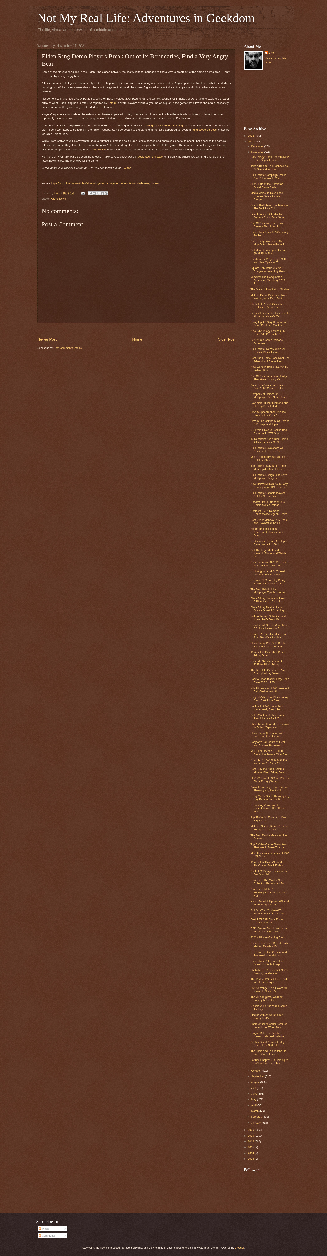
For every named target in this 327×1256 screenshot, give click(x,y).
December (257, 146)
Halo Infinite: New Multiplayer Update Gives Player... (267, 350)
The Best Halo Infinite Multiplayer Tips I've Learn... (268, 591)
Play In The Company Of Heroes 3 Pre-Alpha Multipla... (269, 422)
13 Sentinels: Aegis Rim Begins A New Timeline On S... (269, 440)
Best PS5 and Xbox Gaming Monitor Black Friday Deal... (268, 770)
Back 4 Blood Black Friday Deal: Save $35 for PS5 (269, 680)
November (257, 152)
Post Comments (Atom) (68, 347)
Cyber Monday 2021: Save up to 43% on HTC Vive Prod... (269, 564)
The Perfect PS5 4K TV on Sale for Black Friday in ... (269, 980)
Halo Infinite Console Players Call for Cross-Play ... (267, 494)
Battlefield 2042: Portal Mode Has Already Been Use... (267, 708)
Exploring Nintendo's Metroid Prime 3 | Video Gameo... (267, 573)
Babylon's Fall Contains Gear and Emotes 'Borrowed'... (267, 743)
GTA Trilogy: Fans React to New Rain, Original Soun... (269, 158)
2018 (251, 1141)
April (254, 1105)
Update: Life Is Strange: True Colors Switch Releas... (267, 503)
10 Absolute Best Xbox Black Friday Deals (267, 654)
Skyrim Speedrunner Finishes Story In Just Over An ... (268, 413)
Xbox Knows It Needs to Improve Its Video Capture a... (270, 726)
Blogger (239, 1247)
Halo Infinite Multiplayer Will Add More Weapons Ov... (269, 903)
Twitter (126, 167)
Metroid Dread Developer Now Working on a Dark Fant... (268, 297)
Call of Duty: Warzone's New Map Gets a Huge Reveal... (268, 243)
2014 (251, 1153)
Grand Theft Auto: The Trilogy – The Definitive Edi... (269, 207)
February (257, 1116)
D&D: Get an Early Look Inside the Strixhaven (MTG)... (268, 930)
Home (137, 339)
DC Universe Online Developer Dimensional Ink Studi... (268, 543)
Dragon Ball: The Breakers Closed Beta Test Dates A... (268, 1035)
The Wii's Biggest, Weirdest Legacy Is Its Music (266, 998)
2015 (251, 1147)
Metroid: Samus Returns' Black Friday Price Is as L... (268, 828)
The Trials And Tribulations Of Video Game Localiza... (268, 1052)
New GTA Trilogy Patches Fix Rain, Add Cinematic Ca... (267, 332)
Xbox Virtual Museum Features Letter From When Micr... (268, 1025)
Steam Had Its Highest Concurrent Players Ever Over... (266, 532)
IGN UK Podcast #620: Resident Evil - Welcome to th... (269, 690)
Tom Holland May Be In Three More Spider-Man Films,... (268, 467)
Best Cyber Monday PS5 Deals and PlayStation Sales (268, 521)
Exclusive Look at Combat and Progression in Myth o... (268, 954)
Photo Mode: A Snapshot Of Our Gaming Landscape (269, 971)
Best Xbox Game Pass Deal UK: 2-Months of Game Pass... (269, 359)
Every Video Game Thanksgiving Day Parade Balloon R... (269, 797)
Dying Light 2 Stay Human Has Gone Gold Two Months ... (268, 323)
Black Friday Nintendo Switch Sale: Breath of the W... (267, 734)
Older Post (226, 339)
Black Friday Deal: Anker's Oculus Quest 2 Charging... (268, 609)
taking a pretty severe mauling (164, 125)
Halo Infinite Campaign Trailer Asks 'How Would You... (268, 176)
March (255, 1110)
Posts (44, 1228)
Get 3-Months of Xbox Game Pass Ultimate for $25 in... (267, 717)
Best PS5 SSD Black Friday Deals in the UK (266, 921)
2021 (251, 141)
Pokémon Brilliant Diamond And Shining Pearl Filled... (269, 404)
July (254, 1088)
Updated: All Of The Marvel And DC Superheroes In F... (269, 627)
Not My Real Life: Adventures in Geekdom (146, 18)
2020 (251, 1129)
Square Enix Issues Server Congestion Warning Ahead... (269, 269)
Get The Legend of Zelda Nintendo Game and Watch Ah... (268, 553)
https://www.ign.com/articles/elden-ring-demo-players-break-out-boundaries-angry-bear (105, 183)
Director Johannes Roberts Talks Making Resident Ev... (269, 945)
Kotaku (112, 103)
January (256, 1122)
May (254, 1099)
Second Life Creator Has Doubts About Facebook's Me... (269, 314)
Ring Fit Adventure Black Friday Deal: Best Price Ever (269, 699)
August (255, 1082)
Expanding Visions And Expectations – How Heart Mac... (267, 808)
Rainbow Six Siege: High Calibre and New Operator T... (269, 260)
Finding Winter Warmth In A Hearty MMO (266, 1016)
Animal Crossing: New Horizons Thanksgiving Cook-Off (269, 789)
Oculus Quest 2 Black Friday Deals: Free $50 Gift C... (267, 1043)
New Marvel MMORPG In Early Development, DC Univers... (269, 485)
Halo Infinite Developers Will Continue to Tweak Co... (267, 449)
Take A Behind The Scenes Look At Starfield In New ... (269, 167)
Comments (47, 1235)
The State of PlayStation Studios (269, 289)
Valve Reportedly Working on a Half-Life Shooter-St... (268, 458)
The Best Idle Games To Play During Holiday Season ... (267, 671)
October (256, 1070)
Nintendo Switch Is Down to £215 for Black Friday (266, 663)
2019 (251, 1135)
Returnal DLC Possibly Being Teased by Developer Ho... (267, 582)
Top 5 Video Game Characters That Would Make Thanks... (268, 846)
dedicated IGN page (150, 156)
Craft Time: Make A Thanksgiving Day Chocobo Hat (268, 892)
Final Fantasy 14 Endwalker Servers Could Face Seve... (268, 216)
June (254, 1093)
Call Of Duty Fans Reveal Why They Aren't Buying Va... (268, 378)
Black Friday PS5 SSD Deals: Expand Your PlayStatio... (268, 645)
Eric (271, 52)
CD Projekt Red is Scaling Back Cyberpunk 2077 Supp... (269, 431)
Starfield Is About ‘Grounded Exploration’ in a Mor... (267, 306)
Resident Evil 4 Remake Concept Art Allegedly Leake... (269, 512)
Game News (58, 198)
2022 (251, 135)
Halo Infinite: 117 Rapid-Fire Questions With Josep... (267, 963)
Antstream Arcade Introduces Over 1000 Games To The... (268, 386)
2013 (251, 1158)
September (258, 1076)
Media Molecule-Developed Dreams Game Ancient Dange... (266, 196)
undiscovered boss (205, 129)
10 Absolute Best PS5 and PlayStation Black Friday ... (268, 864)
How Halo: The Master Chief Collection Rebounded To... (268, 882)
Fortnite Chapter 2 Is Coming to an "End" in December (269, 1061)
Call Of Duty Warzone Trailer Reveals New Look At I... (267, 225)
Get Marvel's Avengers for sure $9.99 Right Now (268, 251)
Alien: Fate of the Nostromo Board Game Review (266, 185)
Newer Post (47, 339)
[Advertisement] (136, 330)
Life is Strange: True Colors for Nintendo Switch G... (268, 989)
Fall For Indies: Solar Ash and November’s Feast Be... (268, 618)
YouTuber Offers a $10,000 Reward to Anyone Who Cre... (269, 752)
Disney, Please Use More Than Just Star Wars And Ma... (268, 636)
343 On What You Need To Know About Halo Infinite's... (268, 912)
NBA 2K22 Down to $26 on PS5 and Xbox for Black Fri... (269, 761)
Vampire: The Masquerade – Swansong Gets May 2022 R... (267, 280)
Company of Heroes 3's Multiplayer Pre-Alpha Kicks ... (269, 395)
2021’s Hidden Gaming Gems (268, 937)
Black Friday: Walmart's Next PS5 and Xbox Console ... (267, 600)
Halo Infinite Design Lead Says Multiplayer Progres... (268, 476)
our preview (99, 149)
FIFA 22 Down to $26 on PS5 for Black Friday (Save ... (269, 780)
